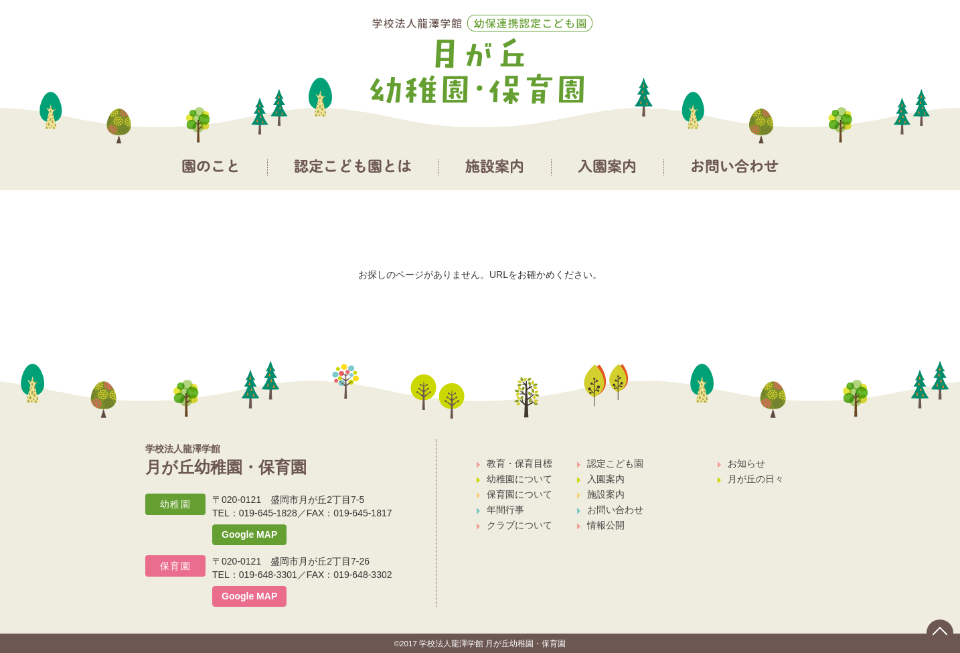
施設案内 (601, 494)
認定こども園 (610, 463)
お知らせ (741, 463)
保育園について (514, 494)
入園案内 (601, 479)
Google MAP (249, 534)
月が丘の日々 (751, 479)
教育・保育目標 (514, 463)
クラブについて (514, 525)
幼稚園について (514, 479)
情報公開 (601, 525)
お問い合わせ (610, 509)
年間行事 (500, 509)
